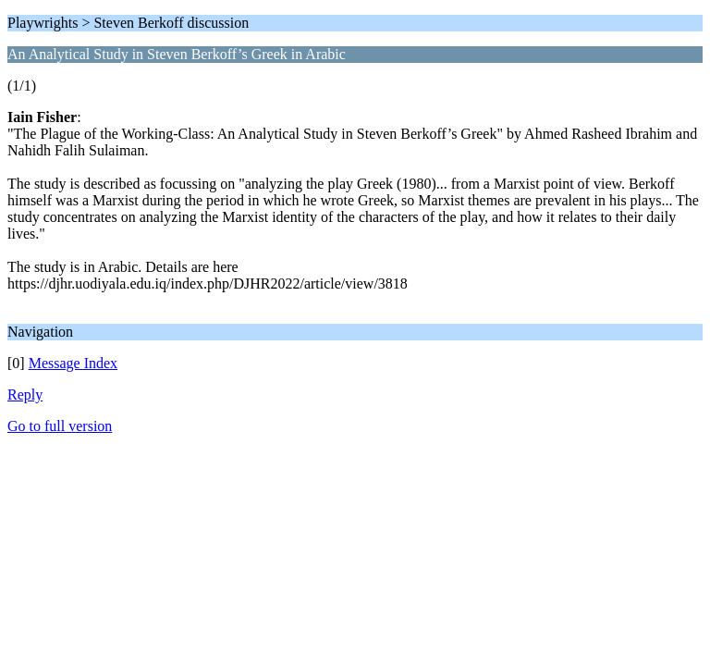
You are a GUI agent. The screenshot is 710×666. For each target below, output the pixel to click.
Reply (25, 394)
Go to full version (59, 426)
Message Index (73, 363)
